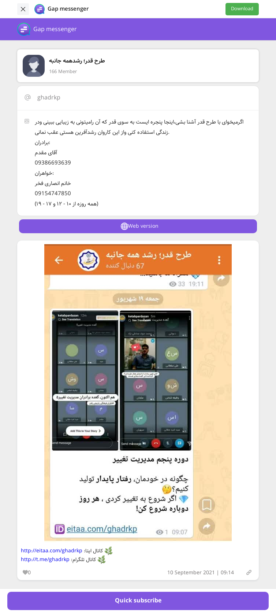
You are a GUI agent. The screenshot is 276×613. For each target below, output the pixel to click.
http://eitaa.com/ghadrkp (51, 551)
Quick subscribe (138, 600)
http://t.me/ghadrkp (45, 560)
